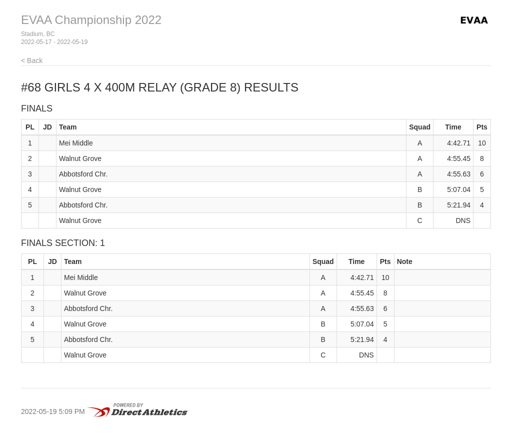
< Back (31, 60)
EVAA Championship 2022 (91, 19)
